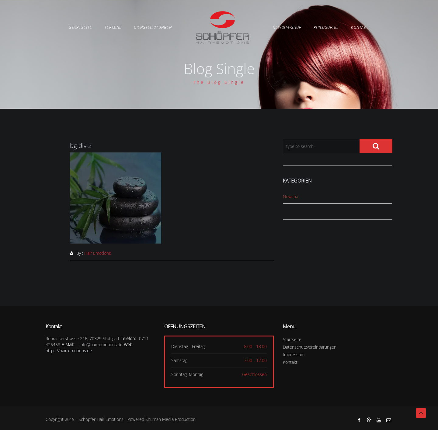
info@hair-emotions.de (101, 344)
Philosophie (326, 27)
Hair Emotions (97, 253)
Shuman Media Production (170, 419)
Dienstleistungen (153, 27)
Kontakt (360, 27)
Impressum (293, 354)
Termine (113, 27)
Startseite (80, 27)
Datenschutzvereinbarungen (309, 347)
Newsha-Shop (287, 27)
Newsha (290, 197)
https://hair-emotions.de (69, 350)
